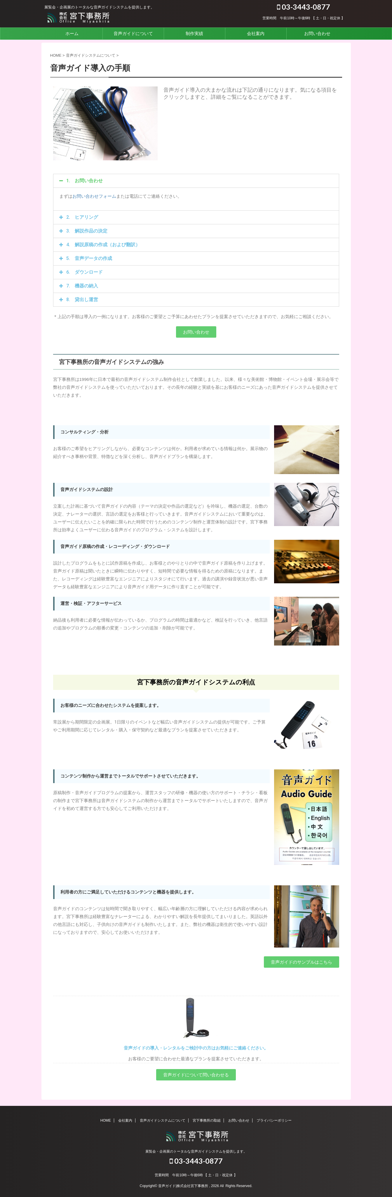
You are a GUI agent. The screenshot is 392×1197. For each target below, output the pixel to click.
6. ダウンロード (84, 272)
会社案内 (255, 33)
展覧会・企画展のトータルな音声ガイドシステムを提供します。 (196, 1151)
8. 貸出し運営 (82, 299)
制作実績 (194, 33)
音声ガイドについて (133, 33)
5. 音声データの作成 (89, 258)
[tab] (196, 181)
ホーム (72, 33)
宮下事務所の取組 (207, 1120)
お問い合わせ (317, 33)
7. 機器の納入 (82, 286)
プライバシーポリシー (274, 1120)
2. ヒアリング (82, 217)
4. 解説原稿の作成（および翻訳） (103, 244)
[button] (196, 332)
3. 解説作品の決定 (86, 231)
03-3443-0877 (303, 6)
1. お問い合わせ (84, 180)
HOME (105, 1120)
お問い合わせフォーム (94, 196)
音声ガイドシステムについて (162, 1120)
